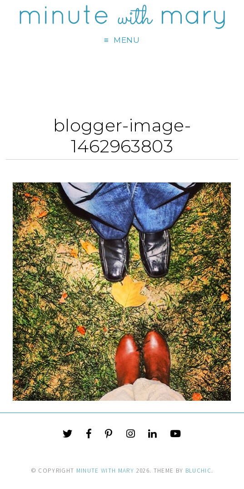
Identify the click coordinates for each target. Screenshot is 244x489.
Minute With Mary (105, 470)
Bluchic (198, 470)
